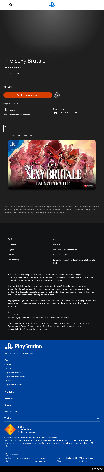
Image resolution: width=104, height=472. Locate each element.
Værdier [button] (52, 398)
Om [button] (52, 360)
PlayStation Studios (13, 372)
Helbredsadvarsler (16, 315)
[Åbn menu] (3, 5)
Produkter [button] (52, 392)
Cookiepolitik (71, 458)
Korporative (9, 380)
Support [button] (52, 405)
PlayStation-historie (13, 384)
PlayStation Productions (14, 376)
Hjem (6, 353)
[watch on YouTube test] (88, 185)
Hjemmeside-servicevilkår (41, 459)
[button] (52, 164)
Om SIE (7, 364)
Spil (14, 353)
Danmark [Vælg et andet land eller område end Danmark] (13, 454)
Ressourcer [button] (52, 411)
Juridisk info (7, 459)
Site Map (59, 459)
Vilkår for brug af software (86, 459)
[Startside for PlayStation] (52, 4)
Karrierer (8, 368)
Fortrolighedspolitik (24, 458)
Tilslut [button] (52, 418)
